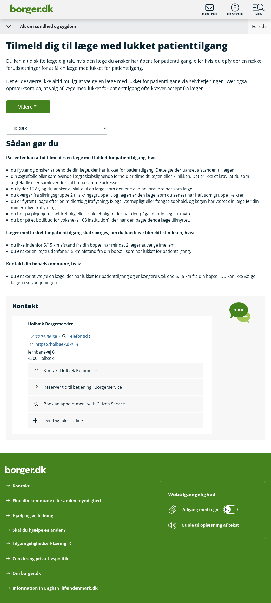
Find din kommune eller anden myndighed (56, 501)
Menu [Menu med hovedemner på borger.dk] (259, 9)
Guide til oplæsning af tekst (210, 525)
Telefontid (78, 336)
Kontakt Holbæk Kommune (65, 370)
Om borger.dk (26, 573)
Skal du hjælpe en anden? (39, 530)
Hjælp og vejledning (32, 515)
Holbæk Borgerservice (50, 324)
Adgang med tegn (200, 509)
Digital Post (209, 9)
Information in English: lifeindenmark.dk (55, 588)
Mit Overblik (235, 9)
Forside (259, 26)
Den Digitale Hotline (63, 420)
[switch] (209, 509)
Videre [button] (25, 107)
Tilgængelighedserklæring (39, 543)
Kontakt (21, 486)
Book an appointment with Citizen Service (79, 404)
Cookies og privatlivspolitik (40, 559)
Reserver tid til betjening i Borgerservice (78, 387)
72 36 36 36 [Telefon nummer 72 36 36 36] (46, 337)
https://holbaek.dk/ (54, 344)
